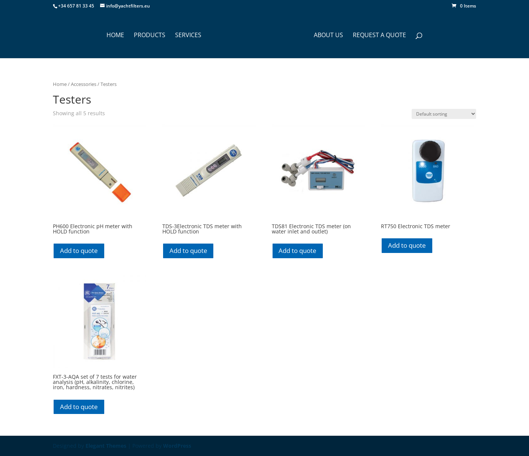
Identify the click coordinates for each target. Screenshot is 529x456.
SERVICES (188, 35)
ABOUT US (328, 35)
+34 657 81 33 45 (76, 6)
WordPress (177, 445)
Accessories (83, 84)
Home (60, 84)
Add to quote (79, 250)
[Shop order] (444, 114)
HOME (115, 35)
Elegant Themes (105, 445)
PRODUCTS (149, 35)
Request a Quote (379, 35)
